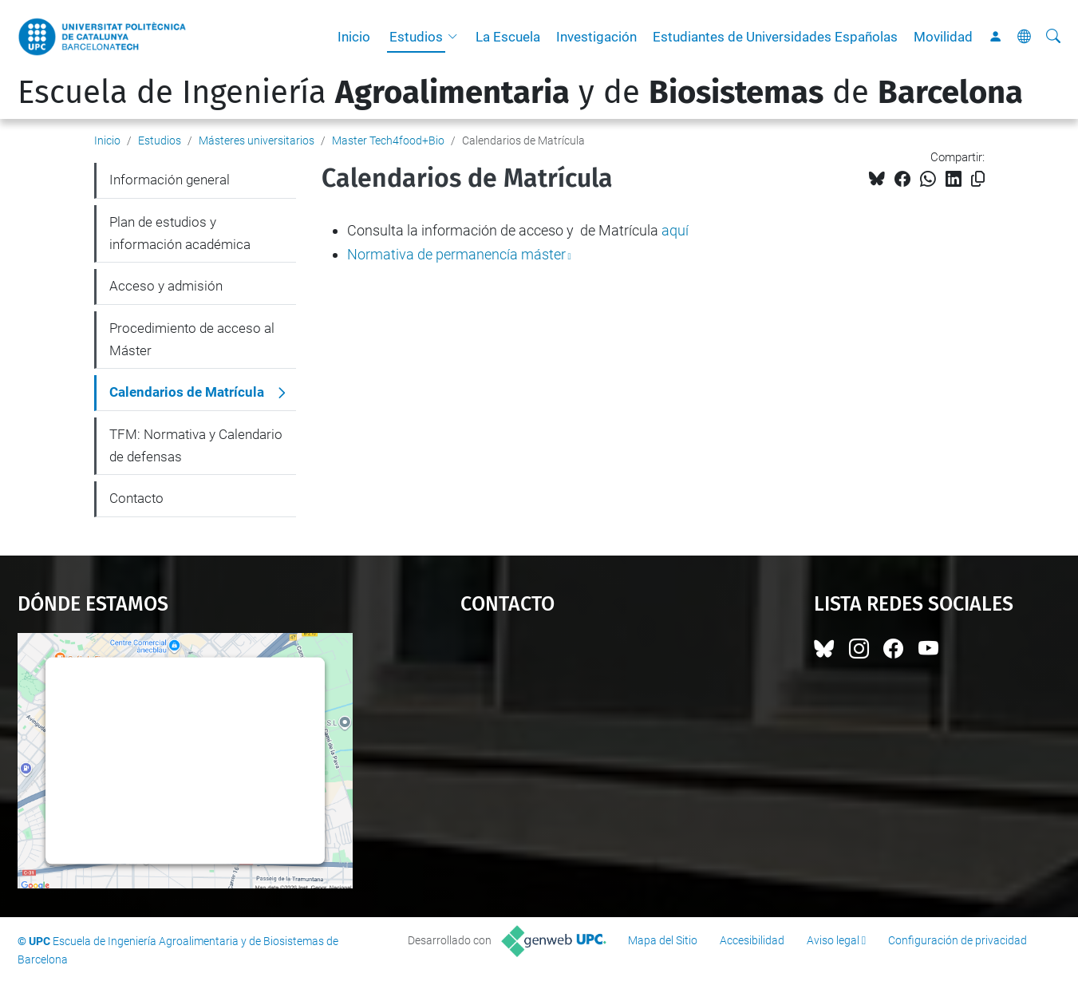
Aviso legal (833, 940)
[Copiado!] (978, 179)
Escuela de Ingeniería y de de (520, 92)
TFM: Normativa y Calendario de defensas (195, 445)
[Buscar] (1053, 37)
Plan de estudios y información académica (180, 233)
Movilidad (943, 37)
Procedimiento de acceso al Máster (191, 339)
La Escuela (508, 37)
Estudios (416, 37)
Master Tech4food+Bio (388, 140)
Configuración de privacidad (957, 940)
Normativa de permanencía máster (456, 254)
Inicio (354, 37)
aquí (675, 230)
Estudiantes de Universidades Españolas (775, 37)
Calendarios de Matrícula (186, 392)
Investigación (596, 37)
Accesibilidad (752, 940)
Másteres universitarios (256, 140)
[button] (456, 36)
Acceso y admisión (166, 286)
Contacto (136, 498)
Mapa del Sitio (662, 940)
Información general (169, 180)
